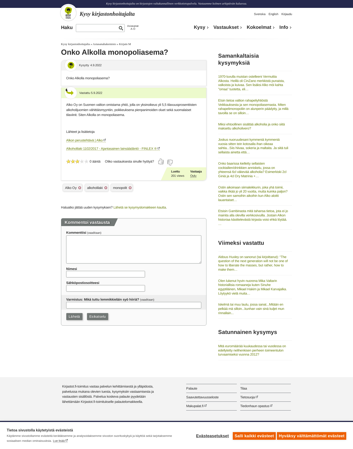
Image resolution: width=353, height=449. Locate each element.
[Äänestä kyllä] (161, 161)
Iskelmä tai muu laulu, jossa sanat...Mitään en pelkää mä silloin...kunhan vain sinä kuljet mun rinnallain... (251, 308)
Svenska (259, 14)
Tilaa (243, 388)
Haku (67, 27)
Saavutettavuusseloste (202, 397)
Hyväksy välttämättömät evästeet (311, 435)
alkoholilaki (95, 188)
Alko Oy (71, 188)
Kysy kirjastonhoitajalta (75, 44)
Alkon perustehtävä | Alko (84, 140)
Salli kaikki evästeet (253, 435)
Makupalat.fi (195, 406)
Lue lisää (59, 440)
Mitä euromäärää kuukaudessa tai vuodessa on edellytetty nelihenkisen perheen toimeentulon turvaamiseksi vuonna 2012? (252, 350)
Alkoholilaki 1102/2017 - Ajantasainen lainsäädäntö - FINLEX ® (111, 148)
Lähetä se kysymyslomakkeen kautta (139, 207)
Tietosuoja (247, 397)
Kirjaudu (286, 14)
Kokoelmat (259, 27)
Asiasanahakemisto (104, 44)
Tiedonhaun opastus (254, 406)
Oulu (193, 175)
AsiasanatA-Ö (132, 27)
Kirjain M (125, 44)
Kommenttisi (76, 232)
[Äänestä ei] (170, 163)
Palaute (191, 388)
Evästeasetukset (211, 435)
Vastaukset (226, 27)
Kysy (199, 27)
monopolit (120, 188)
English (273, 14)
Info (283, 27)
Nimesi (71, 269)
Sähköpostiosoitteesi (82, 283)
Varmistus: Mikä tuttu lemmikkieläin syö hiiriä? (102, 299)
